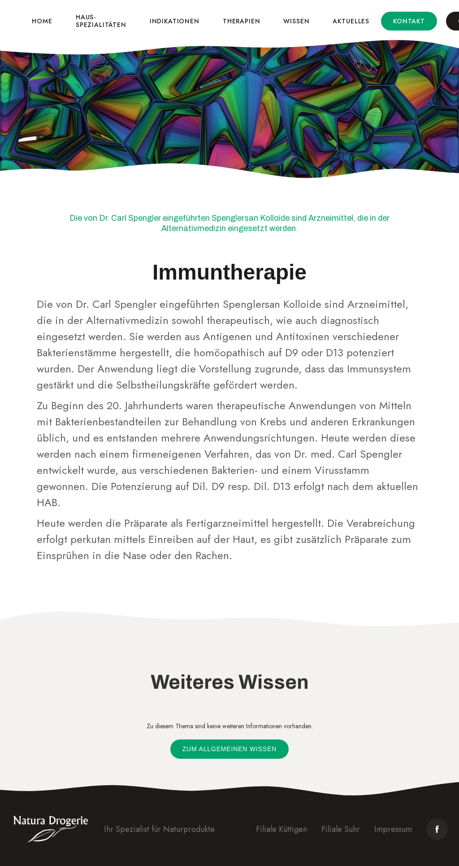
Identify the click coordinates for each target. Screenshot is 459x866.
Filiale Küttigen (281, 829)
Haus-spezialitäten (101, 21)
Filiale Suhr (340, 829)
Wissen (296, 21)
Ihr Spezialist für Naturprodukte (159, 829)
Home (42, 21)
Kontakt (409, 21)
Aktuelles (351, 21)
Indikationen (174, 21)
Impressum (393, 829)
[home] (11, 21)
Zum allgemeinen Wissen (229, 748)
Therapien (241, 21)
